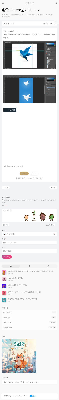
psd (27, 382)
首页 (6, 23)
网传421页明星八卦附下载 (17, 285)
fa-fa (31, 382)
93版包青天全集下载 (15, 278)
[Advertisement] (29, 139)
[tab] (11, 266)
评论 (4, 206)
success (17, 382)
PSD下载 (9, 110)
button (11, 382)
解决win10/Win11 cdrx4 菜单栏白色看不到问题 (24, 292)
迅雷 (22, 382)
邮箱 (4, 239)
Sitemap (27, 396)
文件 (5, 382)
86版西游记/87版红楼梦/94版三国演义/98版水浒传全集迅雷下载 (30, 271)
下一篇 (53, 187)
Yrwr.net (21, 396)
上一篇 (5, 187)
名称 (4, 230)
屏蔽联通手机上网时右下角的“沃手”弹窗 (22, 299)
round (36, 382)
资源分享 (7, 17)
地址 (3, 247)
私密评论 (49, 225)
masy (6, 15)
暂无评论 (41, 15)
